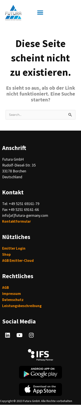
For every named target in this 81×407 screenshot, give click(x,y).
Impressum (11, 293)
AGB (5, 287)
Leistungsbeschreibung (22, 305)
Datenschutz (13, 299)
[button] (40, 13)
